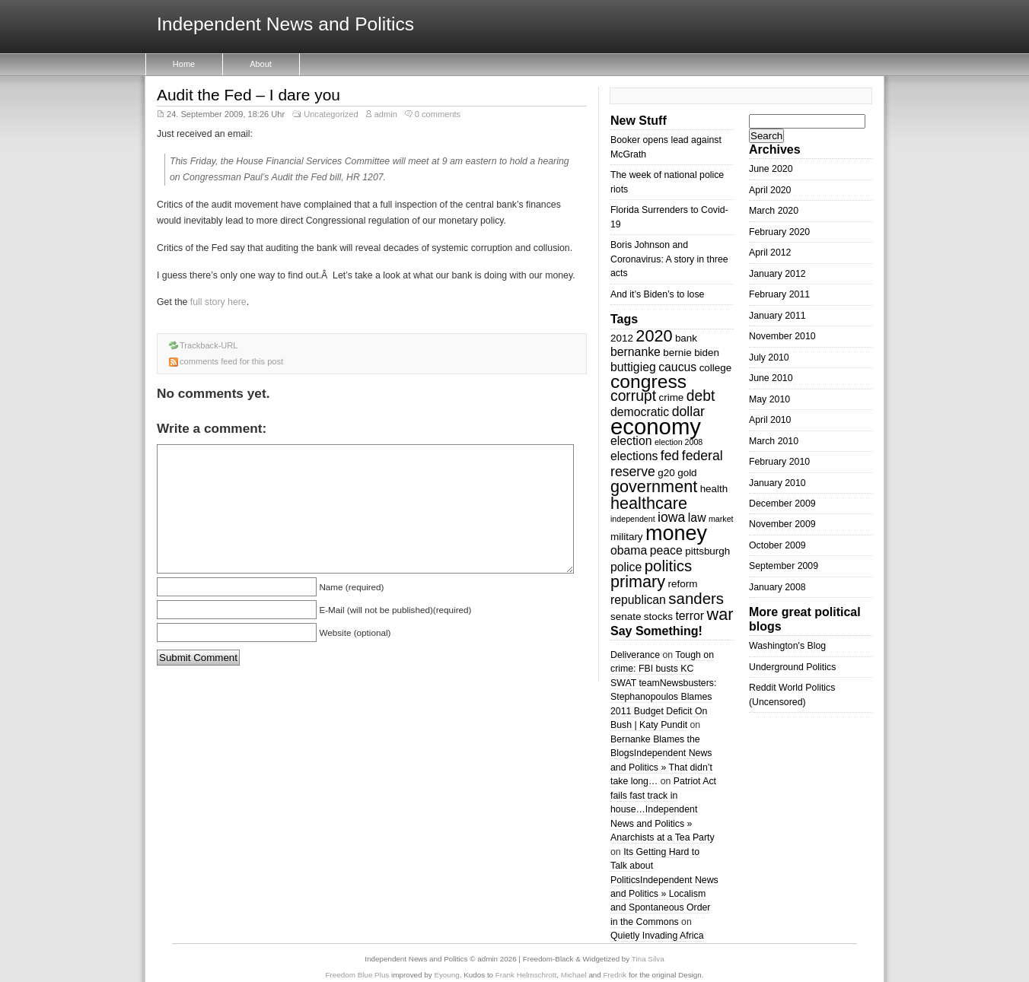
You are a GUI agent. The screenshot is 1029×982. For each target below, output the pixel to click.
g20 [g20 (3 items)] (666, 472)
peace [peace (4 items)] (666, 550)
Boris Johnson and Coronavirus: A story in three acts (669, 259)
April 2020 (770, 190)
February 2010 (779, 461)
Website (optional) (354, 632)
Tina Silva (648, 959)
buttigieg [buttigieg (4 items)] (633, 367)
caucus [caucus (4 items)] (677, 367)
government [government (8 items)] (653, 486)
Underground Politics (792, 667)
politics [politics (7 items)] (669, 565)
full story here (218, 302)
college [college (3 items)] (715, 367)
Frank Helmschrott (525, 975)
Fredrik (615, 975)
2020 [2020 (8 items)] (654, 335)
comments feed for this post (231, 361)
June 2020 (771, 169)
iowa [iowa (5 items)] (671, 517)
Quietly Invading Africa (657, 935)
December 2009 (782, 503)
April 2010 (770, 420)
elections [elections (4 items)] (634, 456)
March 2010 (773, 441)
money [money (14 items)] (676, 533)
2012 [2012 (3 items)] (621, 338)
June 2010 (771, 378)
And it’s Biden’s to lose (657, 294)
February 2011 (779, 294)
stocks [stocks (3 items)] (658, 616)
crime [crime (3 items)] (670, 397)
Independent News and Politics (285, 24)
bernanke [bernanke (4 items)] (635, 351)
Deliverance (635, 655)
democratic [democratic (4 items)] (639, 411)
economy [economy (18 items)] (655, 426)
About (261, 63)
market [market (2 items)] (721, 518)
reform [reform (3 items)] (683, 584)
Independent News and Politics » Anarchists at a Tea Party (662, 823)
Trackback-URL (209, 345)
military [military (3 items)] (626, 536)
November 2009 (782, 524)
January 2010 (777, 483)
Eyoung (446, 975)
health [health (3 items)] (714, 488)
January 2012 (777, 274)
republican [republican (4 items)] (638, 599)
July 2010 (769, 357)
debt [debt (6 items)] (701, 396)
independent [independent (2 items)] (632, 518)
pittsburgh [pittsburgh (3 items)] (707, 551)
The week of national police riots (667, 182)
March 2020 (773, 210)
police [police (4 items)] (626, 567)
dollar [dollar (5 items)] (688, 411)
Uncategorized (331, 114)
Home (184, 63)
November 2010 (782, 336)
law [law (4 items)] (697, 517)
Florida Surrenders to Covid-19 (669, 217)
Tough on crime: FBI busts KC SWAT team (662, 669)
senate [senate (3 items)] (625, 616)
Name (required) (351, 587)
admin (385, 114)
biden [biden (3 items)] (706, 352)
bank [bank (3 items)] (686, 338)
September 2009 (783, 566)
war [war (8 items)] (720, 614)
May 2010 (769, 399)
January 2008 (777, 587)
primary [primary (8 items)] (637, 581)
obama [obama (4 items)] (628, 550)
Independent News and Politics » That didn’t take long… (661, 767)
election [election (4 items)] (630, 440)
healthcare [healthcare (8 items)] (648, 503)
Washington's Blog (787, 645)
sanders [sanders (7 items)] (696, 598)
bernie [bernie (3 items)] (677, 352)
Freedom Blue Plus (358, 975)
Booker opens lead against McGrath (666, 147)
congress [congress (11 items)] (648, 381)
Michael (574, 975)
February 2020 (779, 232)
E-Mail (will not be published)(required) (395, 610)
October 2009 (777, 545)
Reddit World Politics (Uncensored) (792, 694)
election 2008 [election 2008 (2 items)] (678, 442)
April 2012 (770, 252)
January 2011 (777, 315)
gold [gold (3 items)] (686, 472)
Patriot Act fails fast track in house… (663, 795)
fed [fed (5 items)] (670, 455)
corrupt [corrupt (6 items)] (633, 396)
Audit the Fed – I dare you (248, 94)
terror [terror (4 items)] (689, 615)
